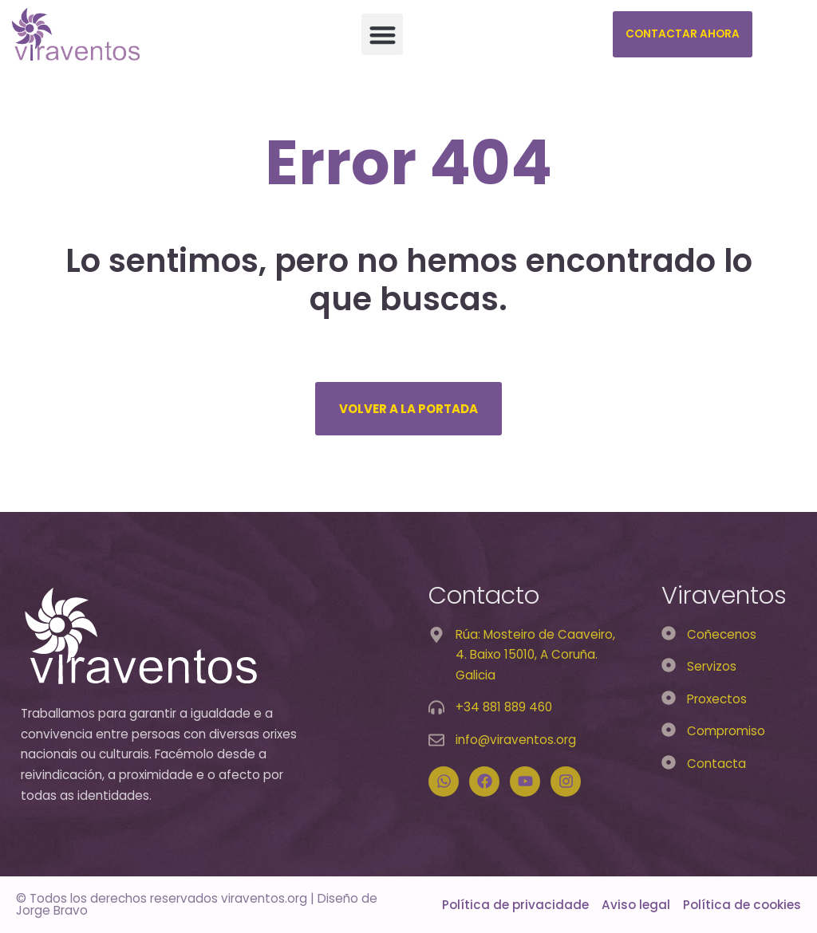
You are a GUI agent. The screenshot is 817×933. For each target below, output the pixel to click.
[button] (382, 35)
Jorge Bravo (52, 910)
